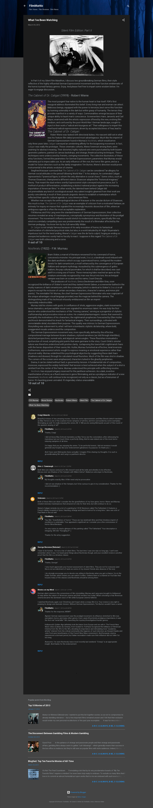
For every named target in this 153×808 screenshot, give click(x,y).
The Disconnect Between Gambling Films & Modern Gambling (58, 733)
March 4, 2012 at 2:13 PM (54, 498)
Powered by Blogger (76, 792)
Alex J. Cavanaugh (45, 466)
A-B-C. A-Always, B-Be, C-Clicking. (108, 726)
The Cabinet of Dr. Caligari (101, 400)
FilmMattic (36, 5)
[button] (123, 20)
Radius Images (81, 797)
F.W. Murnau (33, 400)
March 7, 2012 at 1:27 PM (63, 590)
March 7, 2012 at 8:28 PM (63, 608)
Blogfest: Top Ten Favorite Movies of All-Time (51, 761)
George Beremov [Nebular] (49, 547)
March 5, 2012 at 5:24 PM (63, 476)
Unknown (41, 498)
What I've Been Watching (39, 405)
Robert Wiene (71, 400)
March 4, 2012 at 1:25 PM (62, 466)
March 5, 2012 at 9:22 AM (69, 547)
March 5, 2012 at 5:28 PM (63, 516)
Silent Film (84, 400)
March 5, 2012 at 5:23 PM (63, 429)
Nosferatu (59, 400)
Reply (40, 461)
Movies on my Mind (46, 590)
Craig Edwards (44, 415)
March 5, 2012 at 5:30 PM (63, 559)
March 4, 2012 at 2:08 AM (59, 415)
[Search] (128, 6)
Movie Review (46, 400)
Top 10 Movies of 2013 (39, 705)
